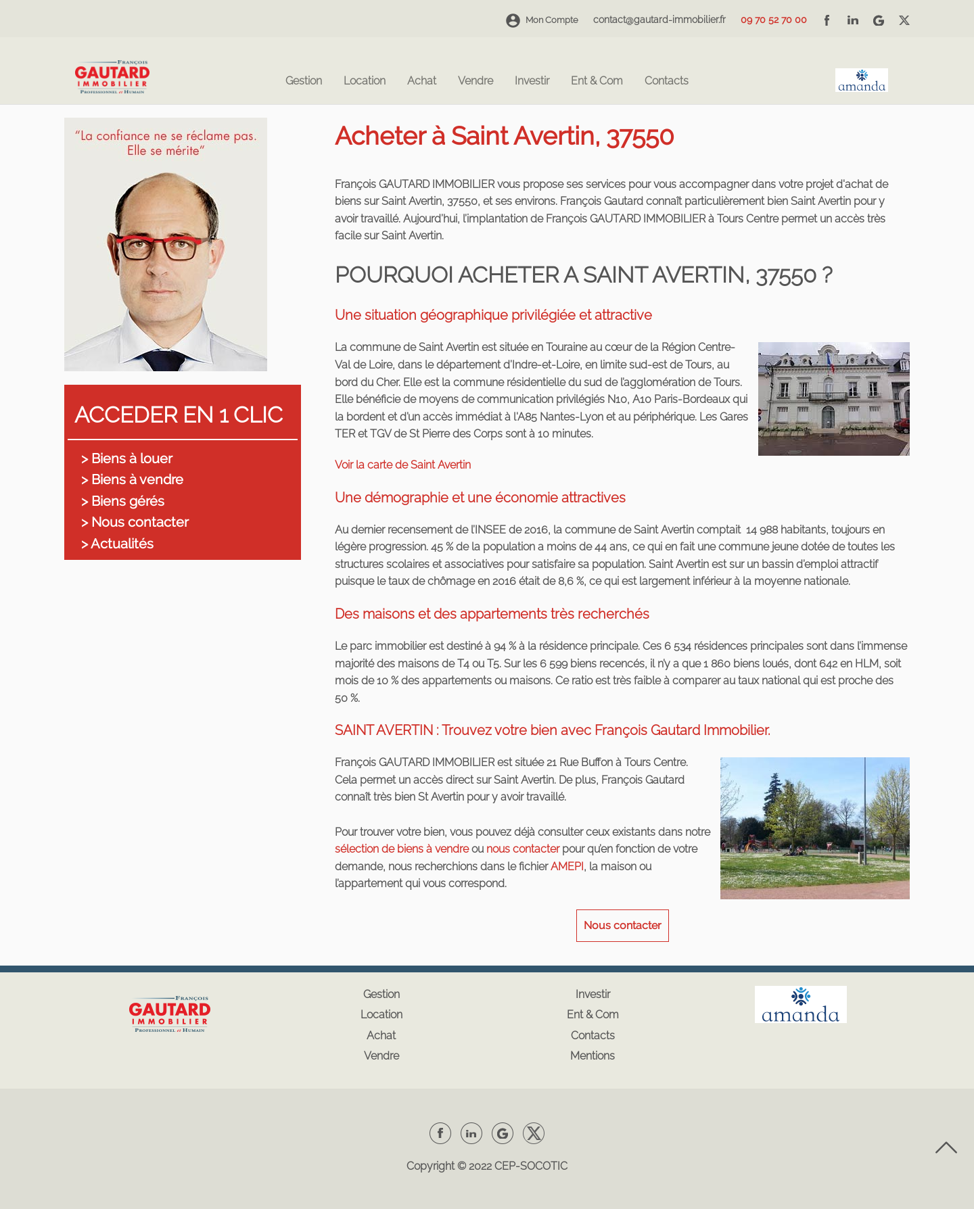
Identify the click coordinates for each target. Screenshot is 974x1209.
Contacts (667, 81)
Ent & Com (597, 81)
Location (365, 81)
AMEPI (567, 866)
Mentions (592, 1055)
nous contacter (522, 849)
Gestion (303, 81)
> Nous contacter (135, 522)
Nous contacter (623, 925)
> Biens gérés (122, 501)
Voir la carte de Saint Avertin (403, 464)
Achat (421, 81)
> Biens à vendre (132, 479)
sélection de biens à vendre (402, 849)
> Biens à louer (126, 458)
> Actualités (117, 544)
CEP (504, 1166)
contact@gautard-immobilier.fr (659, 19)
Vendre (475, 81)
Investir (532, 81)
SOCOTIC (543, 1166)
